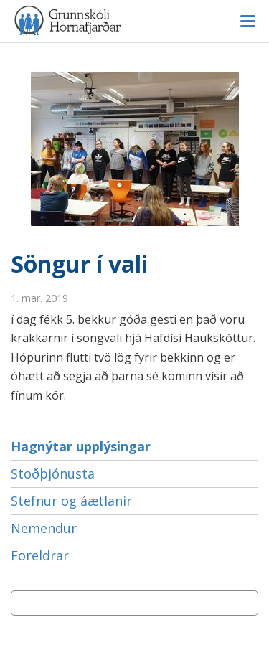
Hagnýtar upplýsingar (81, 446)
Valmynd (247, 21)
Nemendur (44, 528)
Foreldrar (40, 555)
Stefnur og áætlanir (71, 500)
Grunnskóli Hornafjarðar (134, 20)
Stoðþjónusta (53, 473)
